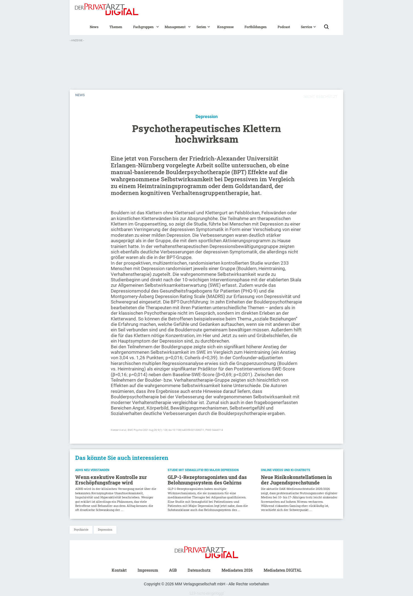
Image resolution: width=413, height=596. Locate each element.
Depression (105, 529)
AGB (173, 570)
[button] (143, 27)
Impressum (148, 570)
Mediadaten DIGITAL (282, 570)
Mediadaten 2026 (237, 570)
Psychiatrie (81, 529)
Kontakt (119, 570)
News (94, 27)
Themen (115, 27)
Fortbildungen (256, 27)
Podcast (284, 27)
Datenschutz (199, 570)
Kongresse (225, 27)
